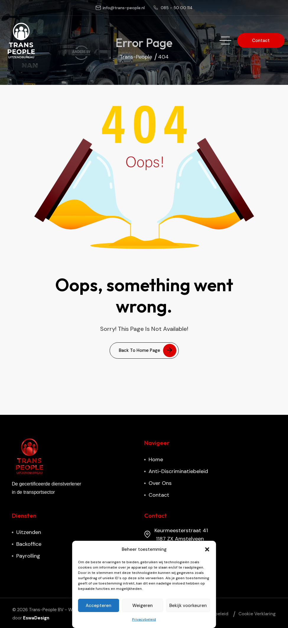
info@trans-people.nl (124, 7)
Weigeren (142, 605)
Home (156, 459)
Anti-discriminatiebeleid (178, 471)
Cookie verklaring (257, 614)
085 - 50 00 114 (177, 7)
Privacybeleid (144, 619)
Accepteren (98, 605)
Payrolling (28, 555)
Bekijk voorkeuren (188, 605)
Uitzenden (28, 532)
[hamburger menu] (225, 40)
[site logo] (21, 40)
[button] (207, 549)
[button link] (260, 40)
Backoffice (28, 544)
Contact (159, 494)
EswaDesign (36, 618)
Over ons (160, 483)
